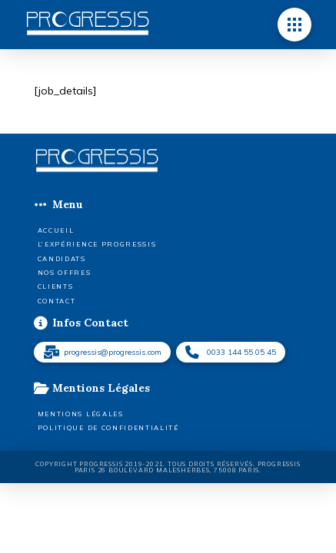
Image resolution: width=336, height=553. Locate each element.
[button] (294, 24)
